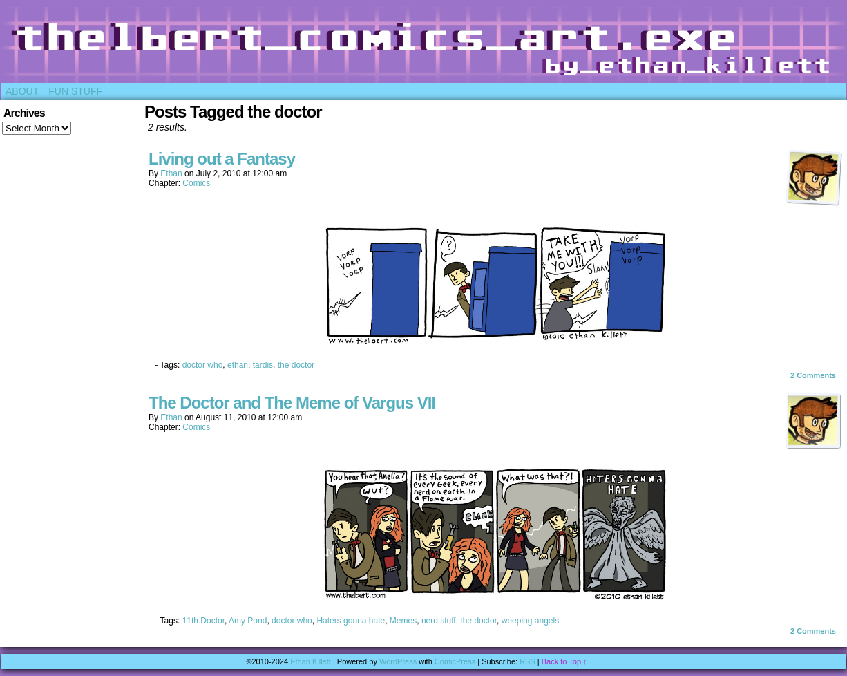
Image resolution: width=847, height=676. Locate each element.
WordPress (398, 661)
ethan (237, 365)
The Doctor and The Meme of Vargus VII (292, 402)
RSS (527, 661)
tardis (263, 365)
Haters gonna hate (350, 621)
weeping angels (530, 621)
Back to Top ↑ (564, 661)
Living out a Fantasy (222, 158)
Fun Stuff (75, 91)
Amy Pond (248, 621)
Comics (196, 183)
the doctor (296, 365)
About (22, 91)
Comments (813, 375)
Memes (403, 621)
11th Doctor (203, 621)
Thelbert (423, 45)
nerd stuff (438, 621)
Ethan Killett (310, 661)
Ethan (171, 173)
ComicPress (455, 661)
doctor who (202, 365)
